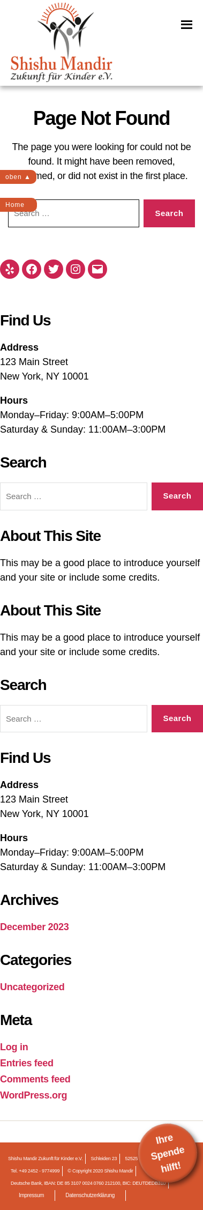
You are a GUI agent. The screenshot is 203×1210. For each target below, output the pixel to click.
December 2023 (34, 927)
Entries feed (27, 1063)
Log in (14, 1047)
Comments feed (35, 1079)
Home (15, 205)
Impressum (31, 1195)
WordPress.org (33, 1095)
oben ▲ (18, 177)
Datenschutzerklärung (90, 1195)
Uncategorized (32, 987)
